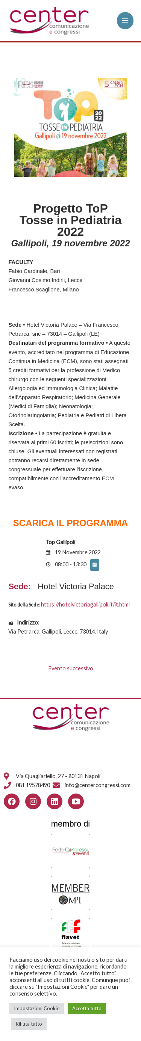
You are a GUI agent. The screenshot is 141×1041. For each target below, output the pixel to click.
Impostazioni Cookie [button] (36, 1008)
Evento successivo (70, 668)
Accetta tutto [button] (87, 1008)
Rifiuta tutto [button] (29, 1024)
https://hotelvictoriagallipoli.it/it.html (85, 604)
